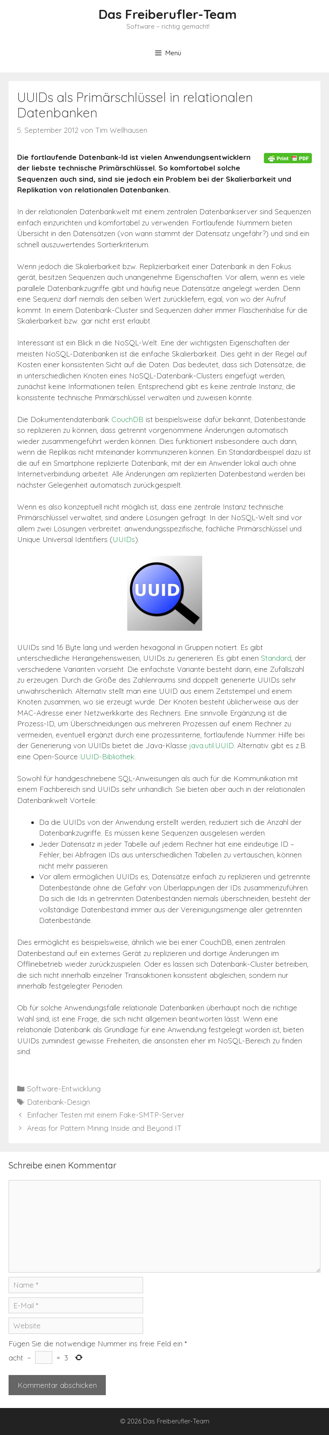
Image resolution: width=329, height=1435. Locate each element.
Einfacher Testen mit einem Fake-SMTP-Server (105, 1114)
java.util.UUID (211, 745)
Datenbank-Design (58, 1101)
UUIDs (124, 539)
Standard (276, 657)
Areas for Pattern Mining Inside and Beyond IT (104, 1127)
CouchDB (127, 419)
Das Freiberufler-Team (168, 14)
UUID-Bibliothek (107, 756)
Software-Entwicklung (64, 1088)
